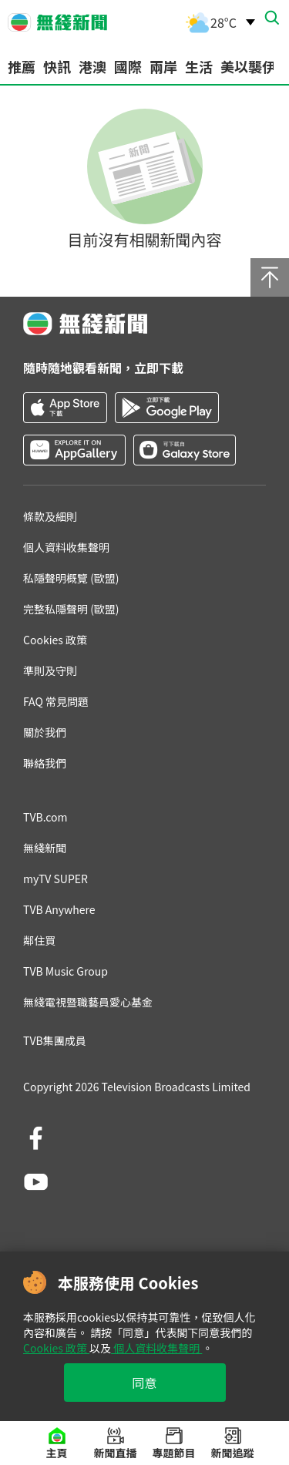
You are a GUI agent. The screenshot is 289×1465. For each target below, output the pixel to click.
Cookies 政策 (56, 1348)
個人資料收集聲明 (156, 1348)
